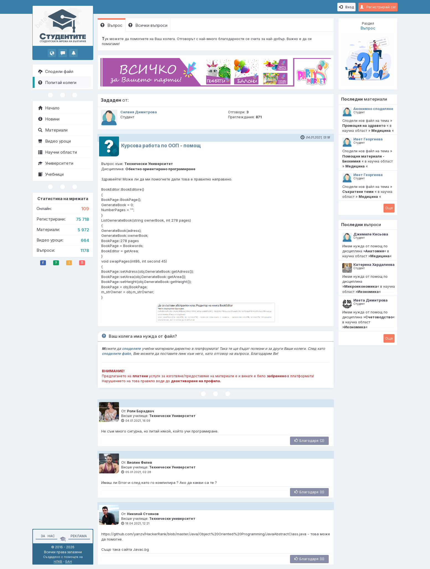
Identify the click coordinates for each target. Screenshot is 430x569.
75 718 (82, 219)
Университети (55, 163)
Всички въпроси (147, 25)
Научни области (57, 152)
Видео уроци (54, 141)
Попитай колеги (57, 82)
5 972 (83, 229)
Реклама (79, 536)
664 (85, 240)
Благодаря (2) (309, 440)
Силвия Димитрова (138, 112)
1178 (85, 250)
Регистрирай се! (378, 7)
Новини (48, 119)
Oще (389, 208)
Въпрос (111, 25)
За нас (47, 536)
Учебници (51, 174)
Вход (346, 7)
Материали (53, 130)
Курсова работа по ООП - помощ (161, 145)
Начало (48, 108)
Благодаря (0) (309, 492)
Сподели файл (55, 71)
